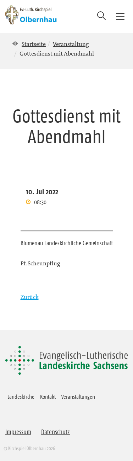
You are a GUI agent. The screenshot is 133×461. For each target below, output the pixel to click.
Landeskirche (20, 396)
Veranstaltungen (78, 396)
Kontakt (48, 396)
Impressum (18, 432)
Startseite (34, 44)
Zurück (30, 297)
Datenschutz (55, 432)
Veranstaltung (71, 44)
